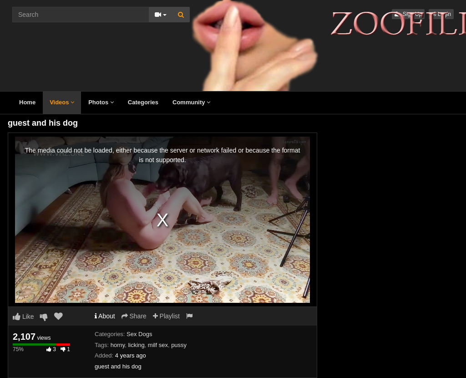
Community (191, 102)
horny (118, 345)
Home (27, 102)
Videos (62, 102)
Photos (101, 102)
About (105, 316)
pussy (179, 345)
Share (134, 316)
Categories (143, 102)
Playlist (166, 316)
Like (23, 316)
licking (136, 345)
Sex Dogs (139, 334)
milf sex (158, 345)
